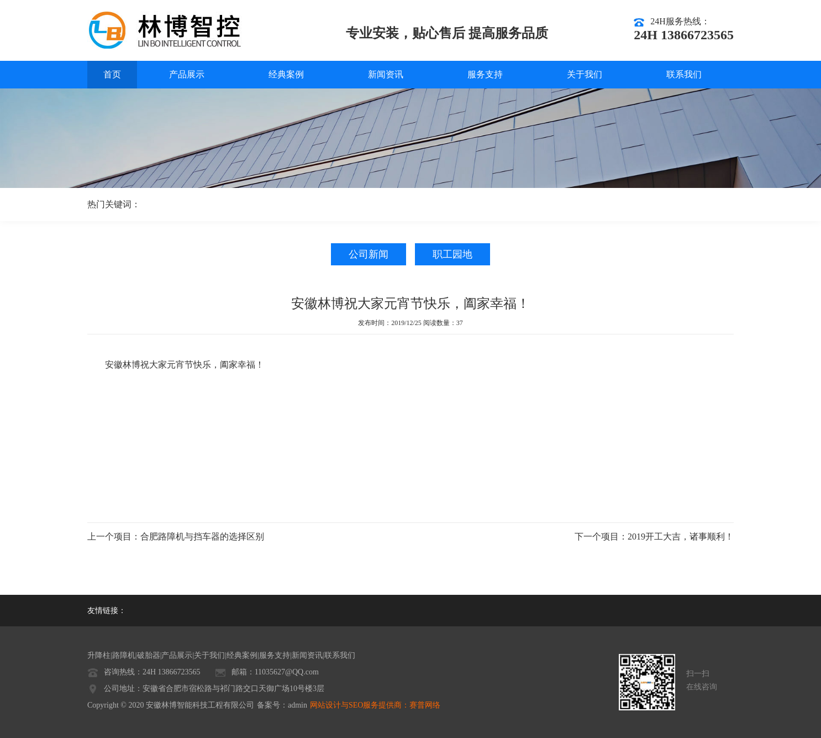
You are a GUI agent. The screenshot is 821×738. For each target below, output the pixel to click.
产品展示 (186, 74)
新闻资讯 (385, 74)
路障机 (123, 655)
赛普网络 (424, 705)
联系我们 (684, 74)
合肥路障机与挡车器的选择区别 (202, 536)
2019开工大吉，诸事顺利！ (681, 536)
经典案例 (286, 74)
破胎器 (148, 655)
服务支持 (485, 74)
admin (297, 705)
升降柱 (98, 655)
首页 (112, 74)
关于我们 (584, 74)
